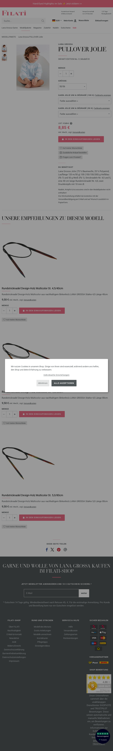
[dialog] (56, 375)
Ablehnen (43, 383)
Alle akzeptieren (64, 383)
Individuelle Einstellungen (57, 375)
